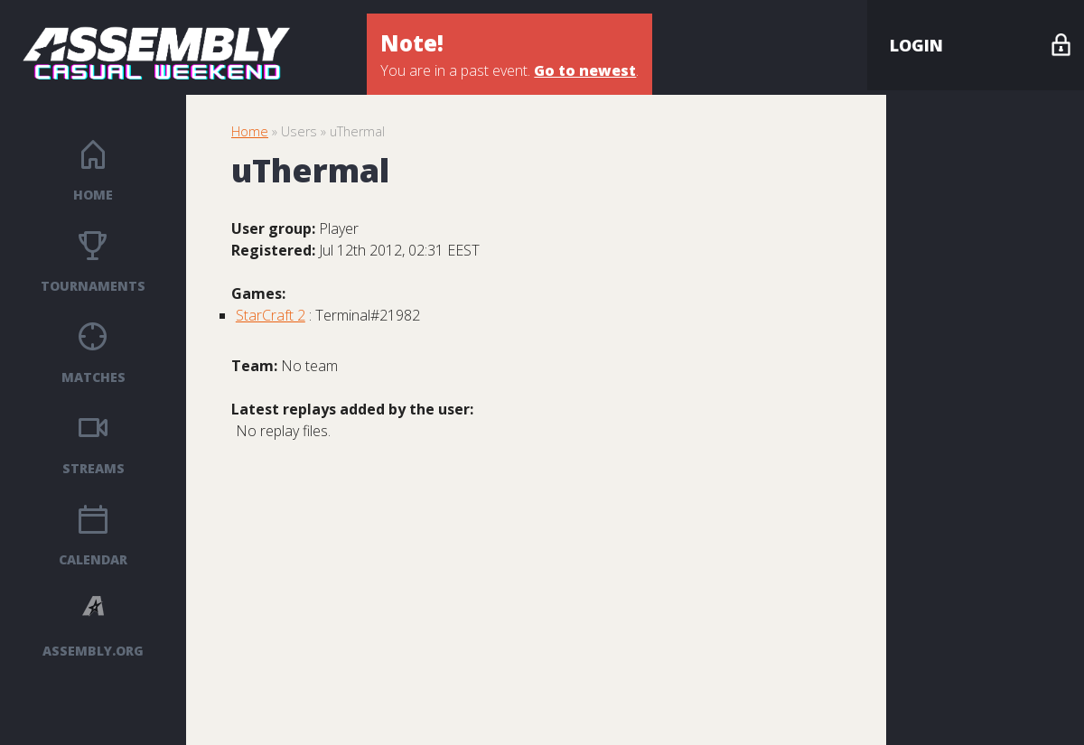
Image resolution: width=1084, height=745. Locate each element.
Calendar (93, 559)
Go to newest (585, 70)
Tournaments (93, 285)
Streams (93, 468)
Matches (93, 377)
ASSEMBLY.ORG (93, 650)
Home (93, 194)
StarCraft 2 (270, 315)
